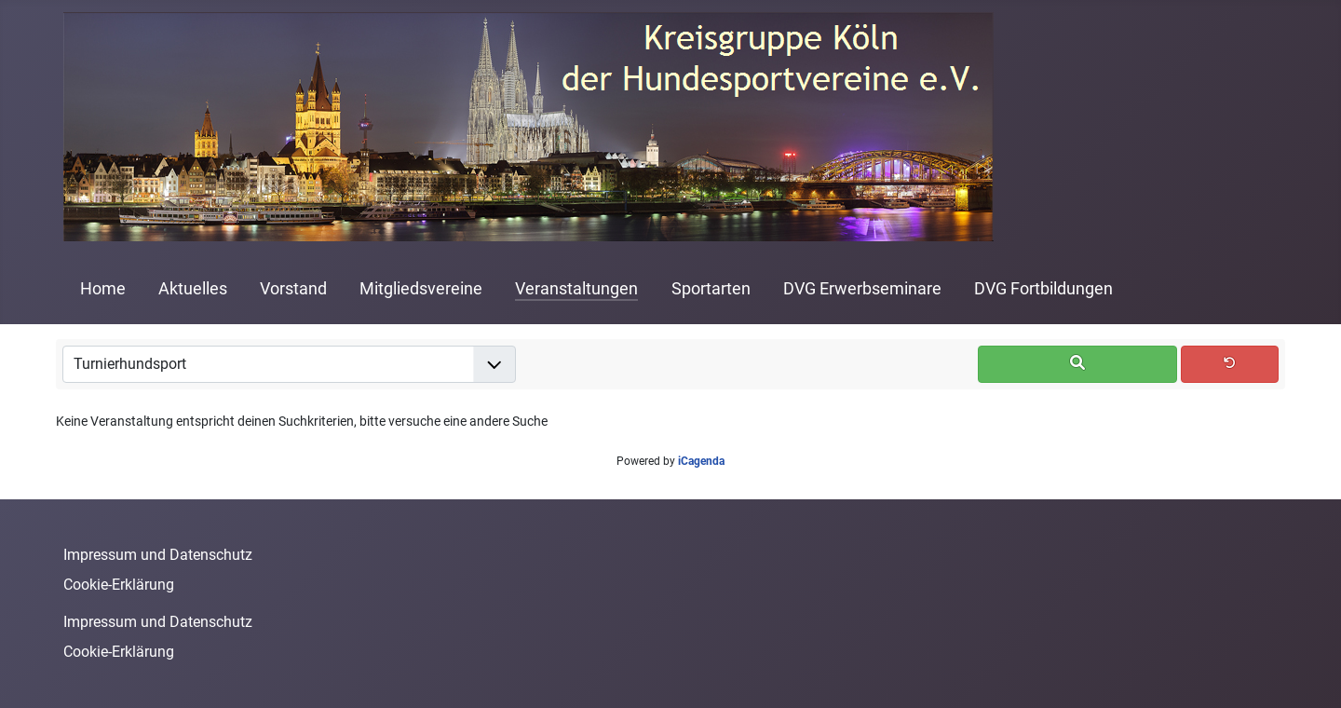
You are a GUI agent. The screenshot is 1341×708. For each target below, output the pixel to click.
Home (103, 288)
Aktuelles (192, 288)
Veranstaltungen (576, 288)
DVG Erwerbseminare (862, 288)
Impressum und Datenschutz (157, 555)
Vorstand (293, 288)
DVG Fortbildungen (1043, 288)
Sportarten (711, 288)
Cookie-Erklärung (118, 584)
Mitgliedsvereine (420, 288)
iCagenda (701, 461)
